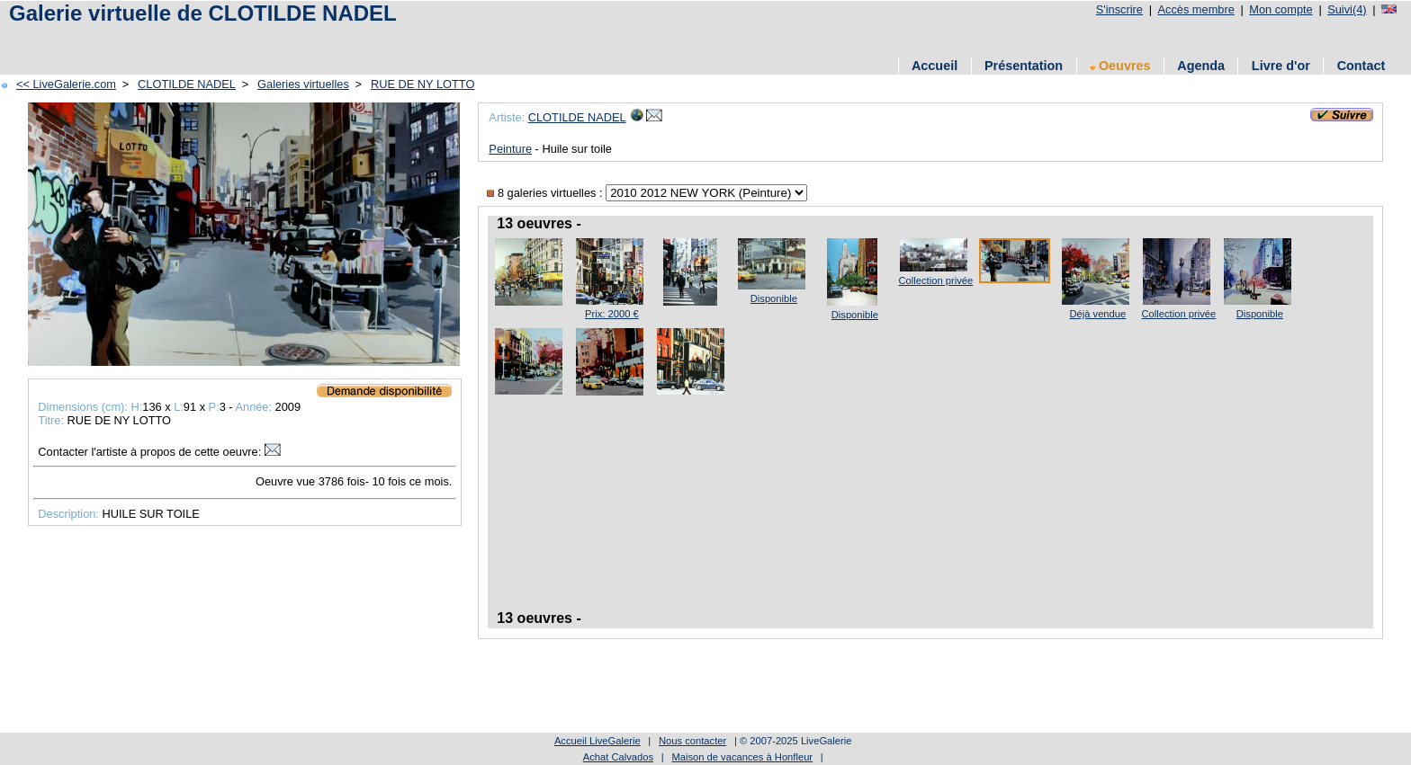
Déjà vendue (1097, 313)
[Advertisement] (332, 38)
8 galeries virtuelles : (546, 193)
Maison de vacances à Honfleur (742, 757)
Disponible (773, 298)
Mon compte (1280, 9)
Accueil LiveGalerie (597, 740)
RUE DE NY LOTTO (422, 84)
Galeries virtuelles (303, 84)
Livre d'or (1281, 65)
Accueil (934, 65)
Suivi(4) (1346, 9)
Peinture (510, 149)
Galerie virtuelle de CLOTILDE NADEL (203, 13)
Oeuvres (1120, 65)
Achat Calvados (618, 757)
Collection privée (936, 280)
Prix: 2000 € (612, 313)
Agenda (1201, 65)
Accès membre (1195, 9)
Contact (1361, 65)
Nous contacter (692, 740)
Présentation (1023, 65)
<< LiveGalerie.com (66, 84)
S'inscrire (1119, 9)
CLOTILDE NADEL (187, 84)
